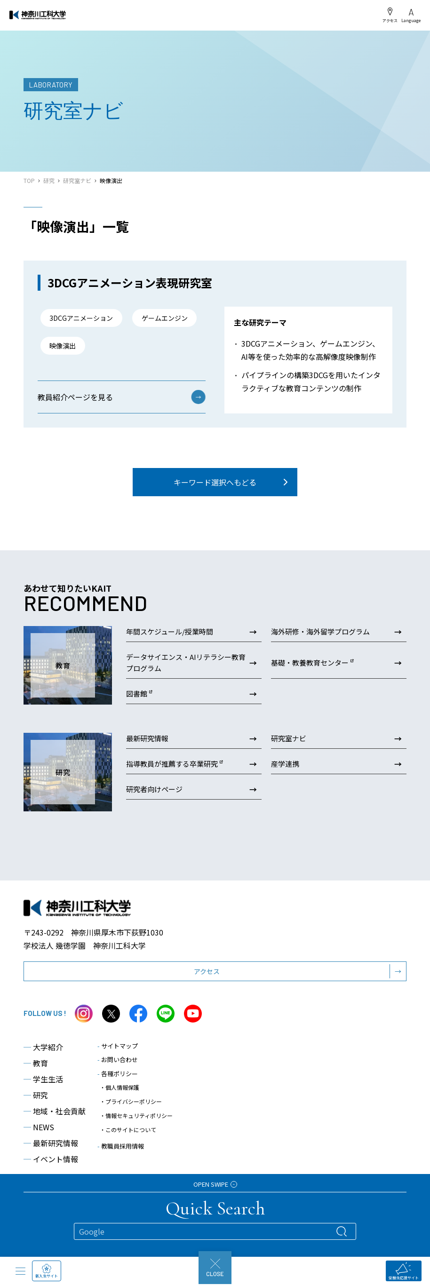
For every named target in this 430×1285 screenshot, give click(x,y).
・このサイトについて (128, 1148)
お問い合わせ (117, 1078)
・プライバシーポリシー (131, 1120)
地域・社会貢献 (55, 1129)
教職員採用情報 (120, 1164)
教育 (36, 1081)
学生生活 (43, 1097)
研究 (49, 180)
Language (411, 16)
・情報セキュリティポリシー (136, 1134)
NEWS (39, 1145)
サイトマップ (117, 1064)
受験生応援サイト (404, 1271)
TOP (29, 180)
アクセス (390, 15)
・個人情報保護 (119, 1106)
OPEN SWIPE (215, 1184)
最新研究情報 (51, 1161)
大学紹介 (43, 1065)
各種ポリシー (117, 1092)
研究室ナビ (77, 180)
